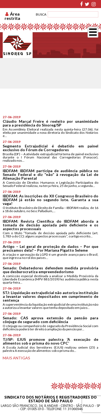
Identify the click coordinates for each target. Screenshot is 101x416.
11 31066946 (73, 409)
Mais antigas (16, 358)
